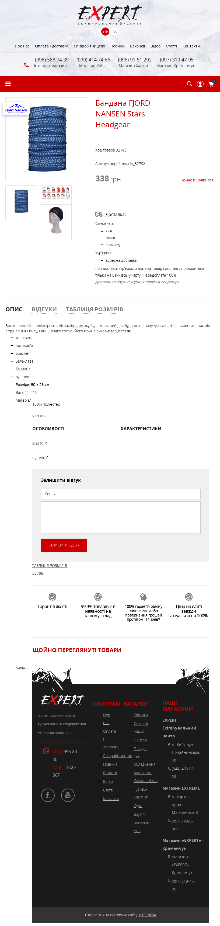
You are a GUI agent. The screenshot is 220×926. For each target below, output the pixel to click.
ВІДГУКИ (44, 309)
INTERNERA (147, 915)
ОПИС (13, 309)
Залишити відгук (63, 545)
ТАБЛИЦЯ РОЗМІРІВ (94, 309)
